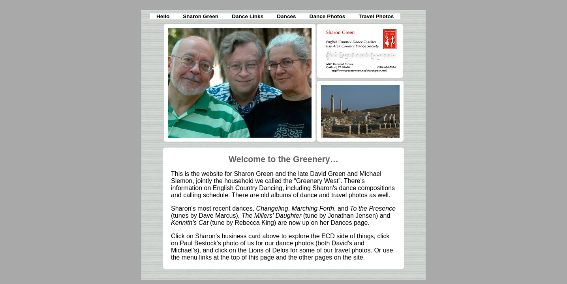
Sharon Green (200, 16)
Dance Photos (327, 16)
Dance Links (247, 16)
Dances (286, 16)
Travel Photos (376, 16)
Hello (162, 16)
